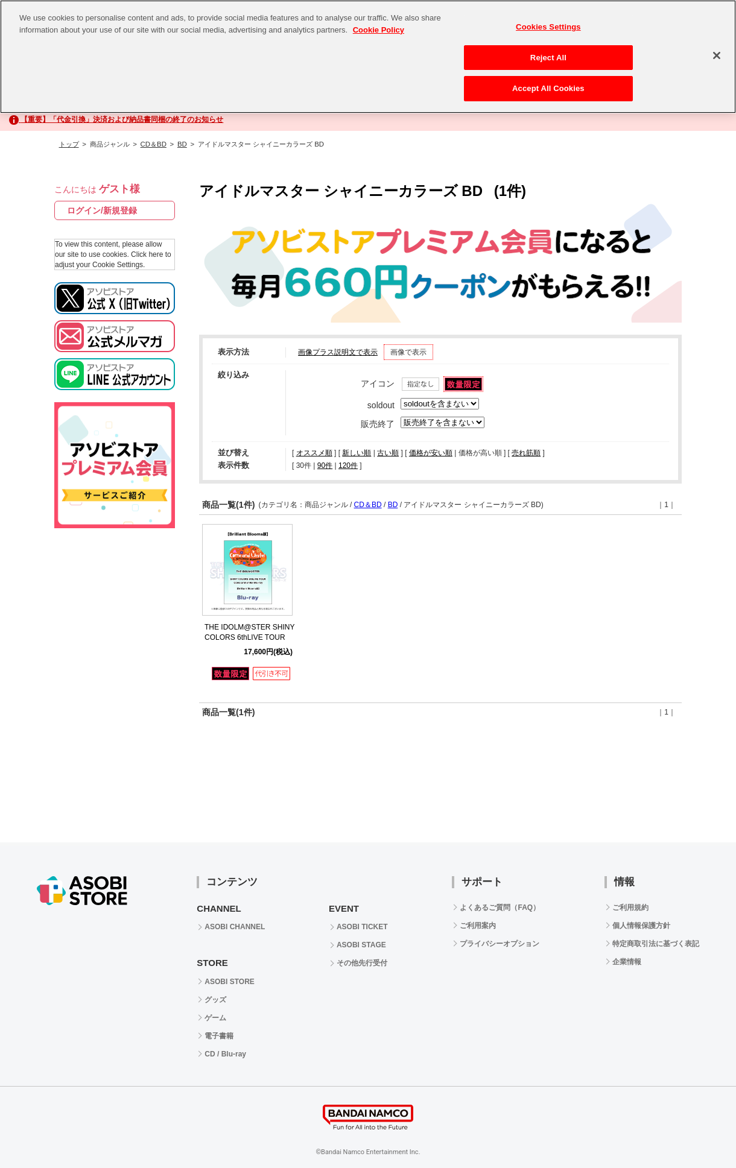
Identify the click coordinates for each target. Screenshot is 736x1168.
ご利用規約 (630, 907)
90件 (324, 465)
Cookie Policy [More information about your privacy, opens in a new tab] (378, 29)
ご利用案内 (478, 925)
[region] (368, 56)
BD (182, 144)
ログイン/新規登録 (102, 210)
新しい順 (356, 453)
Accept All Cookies (548, 88)
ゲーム (215, 1018)
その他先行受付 (362, 963)
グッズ (215, 1000)
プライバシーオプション (499, 943)
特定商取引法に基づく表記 (655, 943)
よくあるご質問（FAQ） (500, 907)
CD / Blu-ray (225, 1054)
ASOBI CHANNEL (235, 927)
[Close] (716, 55)
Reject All (548, 57)
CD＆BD (154, 144)
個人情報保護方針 (641, 925)
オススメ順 (314, 453)
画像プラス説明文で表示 (338, 352)
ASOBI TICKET (362, 927)
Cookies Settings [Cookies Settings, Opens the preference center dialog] (548, 26)
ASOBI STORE (229, 981)
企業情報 (626, 962)
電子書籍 (219, 1036)
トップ (69, 144)
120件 (348, 465)
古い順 (388, 453)
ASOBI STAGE (361, 945)
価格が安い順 (430, 453)
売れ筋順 (526, 453)
